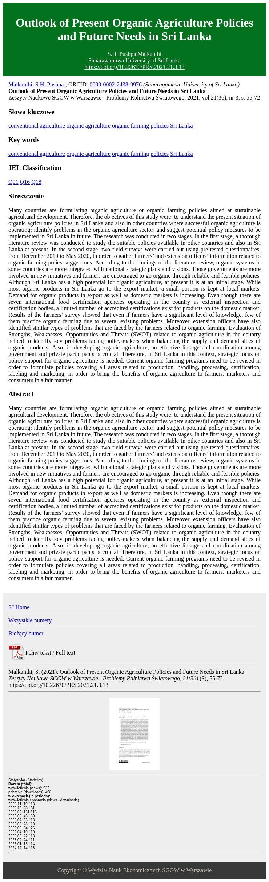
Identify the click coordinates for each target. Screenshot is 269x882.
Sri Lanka (181, 125)
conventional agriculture (36, 125)
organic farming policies (140, 125)
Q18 (36, 182)
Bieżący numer (25, 633)
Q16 (25, 182)
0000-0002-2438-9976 (115, 84)
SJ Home (18, 607)
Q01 (13, 182)
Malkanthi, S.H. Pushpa (36, 84)
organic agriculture (89, 125)
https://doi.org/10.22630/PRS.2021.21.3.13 (134, 67)
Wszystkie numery (30, 620)
